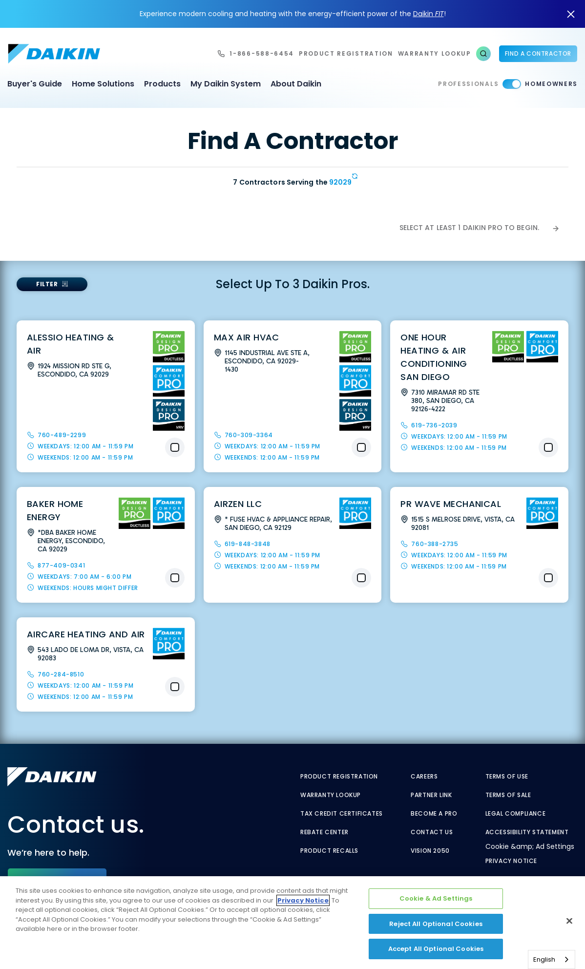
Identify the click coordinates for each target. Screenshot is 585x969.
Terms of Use (506, 776)
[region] (292, 922)
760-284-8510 (61, 674)
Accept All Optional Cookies (436, 948)
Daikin (428, 14)
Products (162, 83)
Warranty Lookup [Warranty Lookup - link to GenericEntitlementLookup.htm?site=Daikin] (330, 795)
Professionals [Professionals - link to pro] (468, 84)
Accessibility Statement (527, 832)
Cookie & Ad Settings (436, 898)
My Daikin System (225, 83)
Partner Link (431, 795)
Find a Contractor (538, 53)
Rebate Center (324, 832)
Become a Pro (434, 813)
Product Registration (346, 53)
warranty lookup (434, 53)
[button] (483, 53)
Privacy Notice (511, 861)
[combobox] (551, 959)
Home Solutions (103, 83)
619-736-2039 (434, 425)
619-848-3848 (248, 544)
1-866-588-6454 (262, 53)
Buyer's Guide (34, 83)
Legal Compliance (515, 813)
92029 (340, 182)
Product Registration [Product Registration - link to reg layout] (339, 776)
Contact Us (432, 832)
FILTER (47, 284)
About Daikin (296, 83)
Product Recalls (329, 850)
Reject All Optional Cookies (435, 923)
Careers (424, 776)
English (544, 959)
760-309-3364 (249, 435)
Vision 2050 (430, 850)
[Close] (569, 921)
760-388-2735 (434, 544)
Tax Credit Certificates (341, 813)
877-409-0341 (61, 565)
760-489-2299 (62, 435)
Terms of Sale (508, 795)
